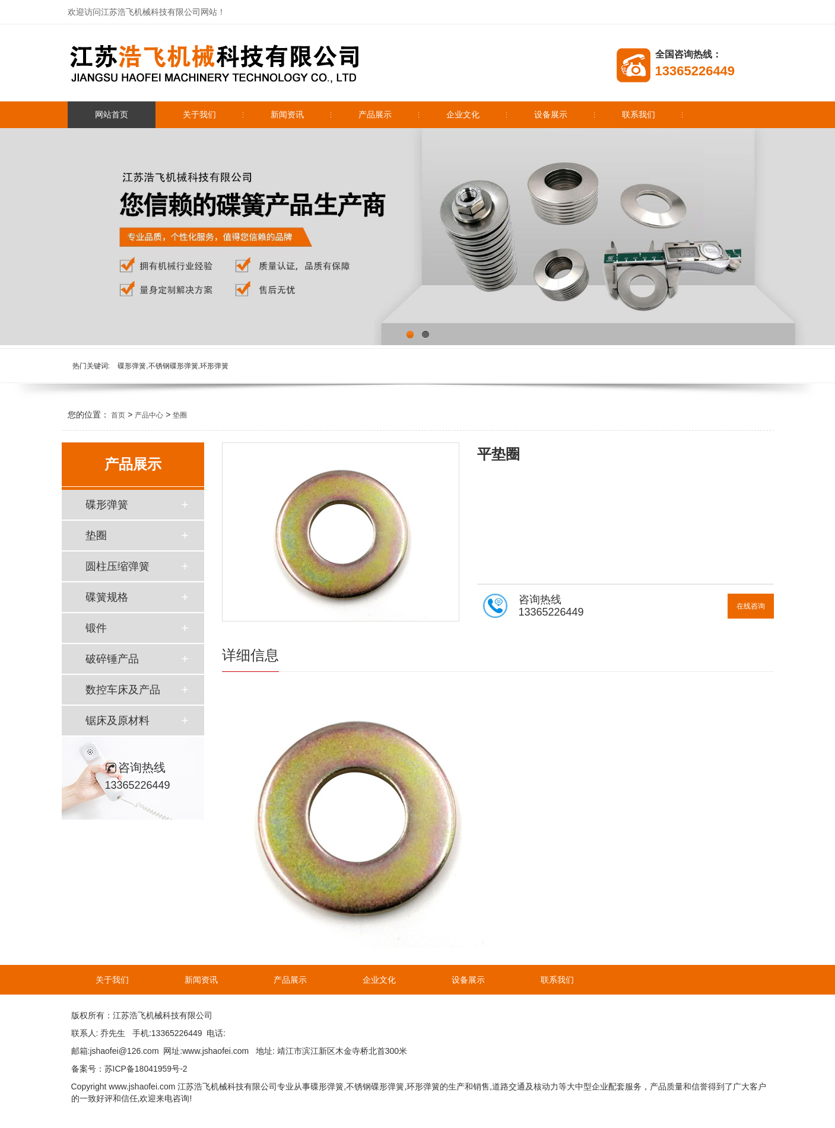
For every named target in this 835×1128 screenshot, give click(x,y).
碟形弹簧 (106, 505)
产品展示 (375, 114)
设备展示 (550, 114)
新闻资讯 (287, 114)
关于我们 (199, 114)
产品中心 (149, 415)
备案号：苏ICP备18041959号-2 (129, 1068)
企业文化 (463, 114)
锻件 (96, 628)
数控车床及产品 (122, 690)
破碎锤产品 (112, 659)
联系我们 (638, 114)
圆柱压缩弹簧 (117, 566)
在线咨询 (750, 606)
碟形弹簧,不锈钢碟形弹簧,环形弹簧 (173, 366)
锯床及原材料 (117, 720)
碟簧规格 (106, 597)
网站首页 (111, 114)
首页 (118, 415)
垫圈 (180, 415)
